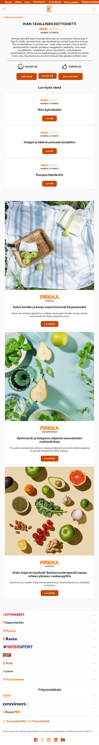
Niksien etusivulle (12, 17)
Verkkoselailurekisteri (29, 731)
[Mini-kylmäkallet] (49, 94)
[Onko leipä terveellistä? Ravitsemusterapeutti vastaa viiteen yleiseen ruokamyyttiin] (49, 512)
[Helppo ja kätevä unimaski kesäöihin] (49, 142)
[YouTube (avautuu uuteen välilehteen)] (62, 740)
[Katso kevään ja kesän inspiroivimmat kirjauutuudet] (49, 246)
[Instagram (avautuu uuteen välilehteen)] (48, 740)
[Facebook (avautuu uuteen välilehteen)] (36, 740)
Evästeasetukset (74, 731)
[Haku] (94, 9)
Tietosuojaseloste (10, 731)
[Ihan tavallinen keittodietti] (26, 76)
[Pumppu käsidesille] (49, 159)
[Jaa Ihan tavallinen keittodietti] (47, 76)
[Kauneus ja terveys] (49, 31)
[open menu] (4, 9)
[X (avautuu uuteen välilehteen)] (42, 740)
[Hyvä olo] (49, 298)
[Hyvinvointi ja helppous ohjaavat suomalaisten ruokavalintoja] (49, 377)
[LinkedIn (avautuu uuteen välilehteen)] (55, 740)
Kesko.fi (87, 731)
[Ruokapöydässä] (49, 429)
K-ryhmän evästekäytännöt (53, 731)
